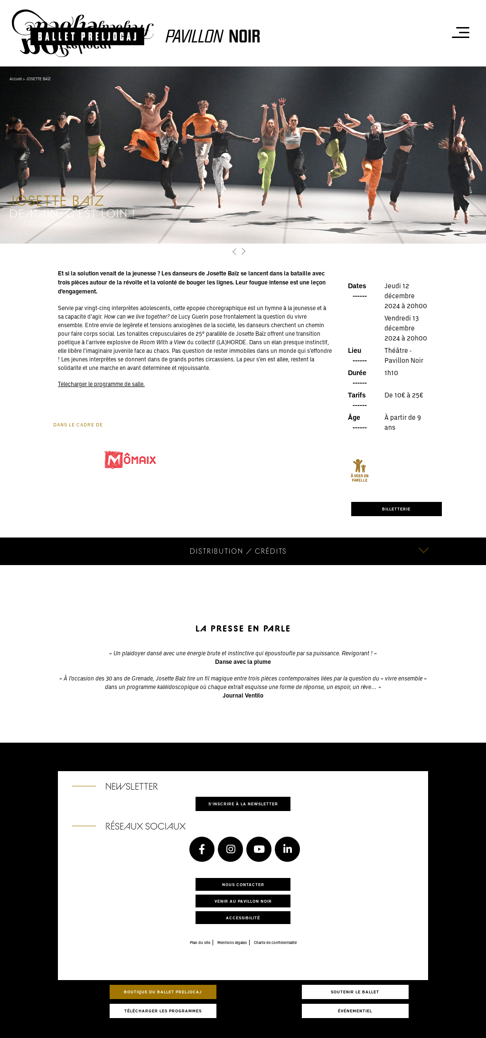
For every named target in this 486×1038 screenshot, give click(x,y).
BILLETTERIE (396, 508)
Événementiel (355, 1010)
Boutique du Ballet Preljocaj (163, 991)
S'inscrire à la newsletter (243, 803)
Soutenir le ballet (355, 991)
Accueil (15, 78)
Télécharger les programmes (163, 1010)
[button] (235, 251)
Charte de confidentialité (275, 942)
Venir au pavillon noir (243, 901)
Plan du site (200, 942)
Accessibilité (243, 917)
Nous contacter (243, 884)
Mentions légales (232, 942)
